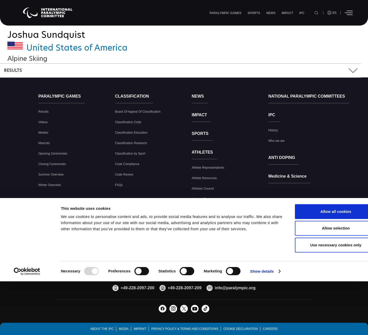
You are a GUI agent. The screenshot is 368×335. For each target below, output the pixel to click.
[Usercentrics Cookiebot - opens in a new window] (27, 312)
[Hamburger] (349, 12)
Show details (262, 312)
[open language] (332, 13)
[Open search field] (317, 13)
